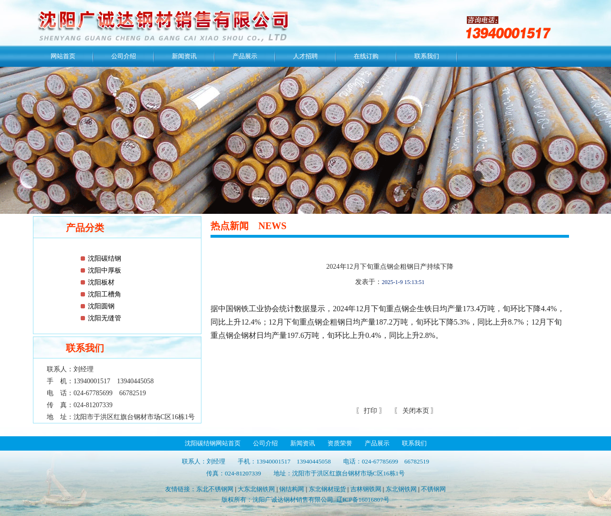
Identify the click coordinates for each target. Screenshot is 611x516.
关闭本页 (415, 410)
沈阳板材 (101, 282)
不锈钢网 (433, 489)
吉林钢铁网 (365, 489)
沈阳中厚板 (104, 270)
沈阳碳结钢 (104, 258)
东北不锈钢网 (214, 489)
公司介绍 (123, 56)
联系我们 (426, 56)
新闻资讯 (184, 56)
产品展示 (244, 56)
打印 (370, 410)
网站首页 (63, 56)
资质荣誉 (339, 443)
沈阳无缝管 (104, 318)
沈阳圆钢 (101, 306)
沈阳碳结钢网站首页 (213, 443)
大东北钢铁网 (256, 489)
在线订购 (366, 56)
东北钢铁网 (401, 489)
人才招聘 (305, 56)
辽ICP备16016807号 (363, 499)
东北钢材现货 (327, 489)
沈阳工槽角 (104, 294)
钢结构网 (291, 489)
